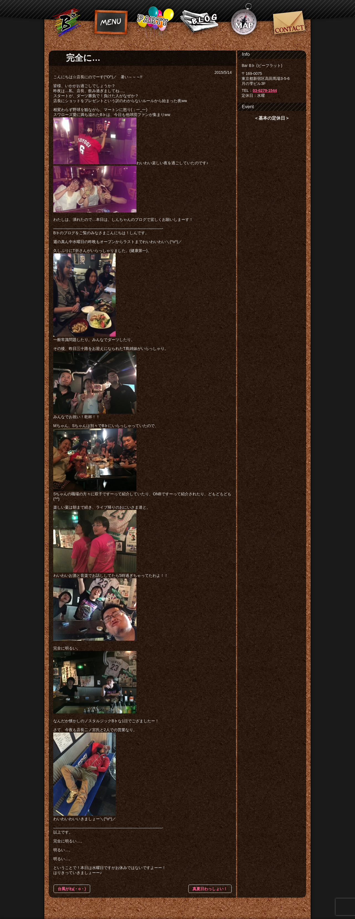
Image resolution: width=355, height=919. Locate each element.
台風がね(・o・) (72, 889)
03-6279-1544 (265, 90)
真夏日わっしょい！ (209, 889)
